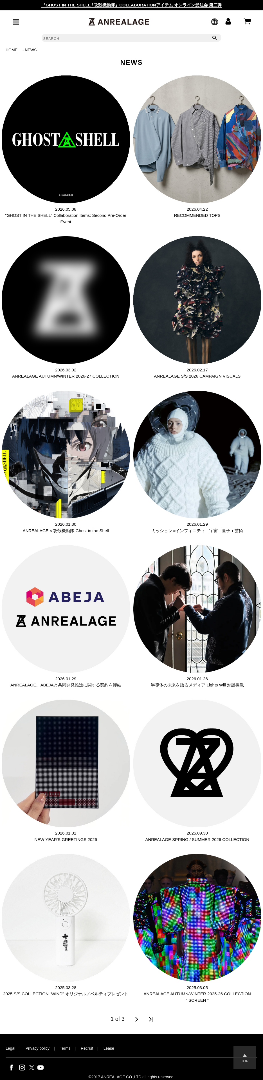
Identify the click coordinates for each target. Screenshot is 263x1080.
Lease (109, 1048)
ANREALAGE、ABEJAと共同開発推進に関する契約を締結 (65, 685)
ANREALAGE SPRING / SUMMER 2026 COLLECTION (197, 839)
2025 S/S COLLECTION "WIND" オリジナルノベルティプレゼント (65, 993)
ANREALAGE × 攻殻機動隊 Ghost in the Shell (66, 530)
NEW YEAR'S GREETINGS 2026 (66, 839)
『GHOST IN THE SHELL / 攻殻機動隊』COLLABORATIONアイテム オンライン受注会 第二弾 (131, 5)
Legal (10, 1048)
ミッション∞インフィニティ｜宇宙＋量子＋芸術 (197, 530)
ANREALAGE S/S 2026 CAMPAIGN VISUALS (197, 376)
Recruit (87, 1048)
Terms (65, 1048)
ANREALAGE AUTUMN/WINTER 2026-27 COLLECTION (65, 376)
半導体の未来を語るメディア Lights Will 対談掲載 (197, 685)
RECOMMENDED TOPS (197, 215)
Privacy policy (38, 1048)
